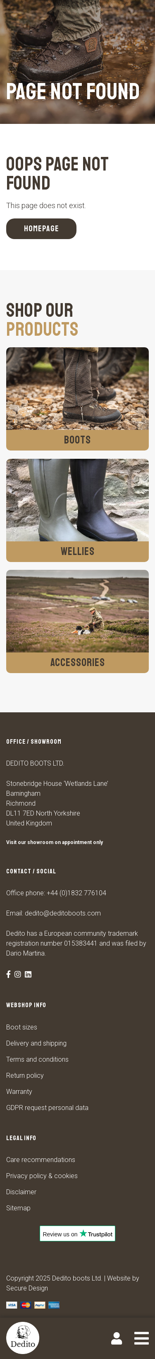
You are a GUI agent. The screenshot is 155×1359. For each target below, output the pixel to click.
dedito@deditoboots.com (63, 913)
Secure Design (27, 1288)
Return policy (25, 1075)
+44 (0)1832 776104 (76, 893)
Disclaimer (21, 1192)
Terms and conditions (37, 1059)
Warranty (19, 1092)
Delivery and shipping (36, 1043)
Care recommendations (40, 1160)
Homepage (41, 228)
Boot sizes (21, 1027)
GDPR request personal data (47, 1108)
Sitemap (18, 1208)
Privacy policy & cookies (42, 1176)
